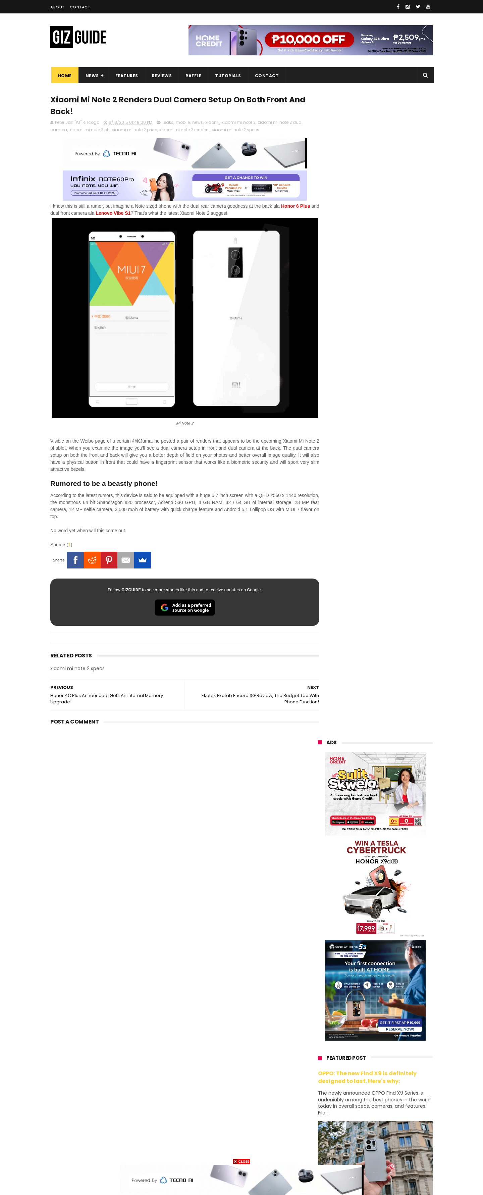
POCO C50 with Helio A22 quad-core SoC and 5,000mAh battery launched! (392, 676)
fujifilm (355, 1078)
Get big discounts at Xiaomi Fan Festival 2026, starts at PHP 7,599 (392, 645)
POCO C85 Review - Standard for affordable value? (389, 865)
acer (318, 1065)
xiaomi (212, 123)
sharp (391, 1078)
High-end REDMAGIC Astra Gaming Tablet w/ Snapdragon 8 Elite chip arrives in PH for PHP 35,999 (391, 710)
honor (360, 1028)
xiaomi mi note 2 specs (235, 131)
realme (321, 1028)
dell (383, 1115)
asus (396, 1028)
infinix (356, 1040)
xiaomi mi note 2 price (134, 131)
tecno (394, 1053)
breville (353, 1152)
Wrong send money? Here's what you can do (386, 896)
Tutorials (227, 76)
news (197, 123)
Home (64, 76)
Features (125, 76)
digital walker (327, 1102)
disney (321, 1140)
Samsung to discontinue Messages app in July (383, 835)
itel (387, 1090)
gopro (388, 1140)
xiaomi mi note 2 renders (184, 131)
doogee (372, 1102)
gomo (399, 1127)
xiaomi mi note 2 (239, 123)
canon (354, 1090)
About (57, 7)
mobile (183, 123)
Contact (80, 7)
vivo (396, 1015)
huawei (321, 1003)
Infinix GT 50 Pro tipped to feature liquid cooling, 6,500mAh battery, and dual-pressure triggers (392, 776)
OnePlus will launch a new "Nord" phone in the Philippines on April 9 (390, 807)
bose (386, 1152)
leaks (168, 123)
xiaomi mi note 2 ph (89, 131)
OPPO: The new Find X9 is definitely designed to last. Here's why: (367, 434)
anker (364, 1127)
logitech (322, 1115)
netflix (320, 1090)
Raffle (193, 76)
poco (319, 1078)
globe (320, 1040)
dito (351, 1065)
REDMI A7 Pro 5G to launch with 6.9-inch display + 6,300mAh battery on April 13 (391, 929)
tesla (319, 1152)
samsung (367, 1003)
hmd (355, 1140)
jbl (355, 1115)
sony (359, 1053)
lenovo (321, 1053)
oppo (319, 1015)
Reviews (161, 76)
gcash (385, 1065)
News (91, 76)
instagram (325, 1127)
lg (389, 1040)
